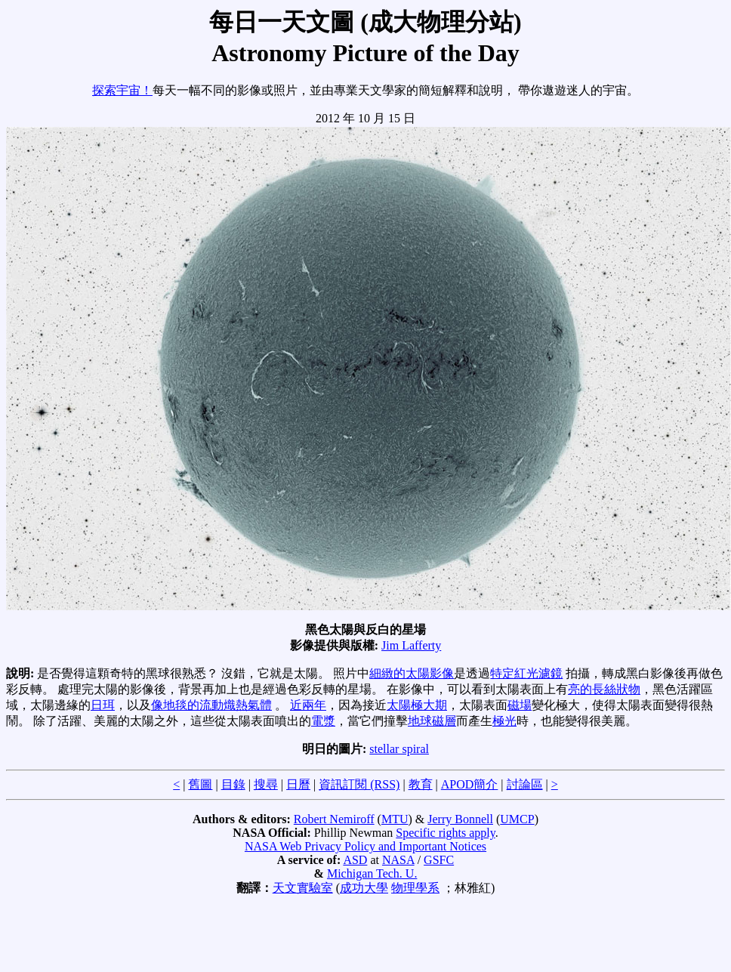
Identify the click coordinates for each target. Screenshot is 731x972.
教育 (421, 784)
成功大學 (364, 887)
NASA (398, 859)
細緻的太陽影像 (411, 673)
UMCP (517, 819)
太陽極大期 (417, 705)
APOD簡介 (469, 784)
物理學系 (415, 887)
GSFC (439, 859)
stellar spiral (399, 748)
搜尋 (266, 784)
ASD (355, 859)
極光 (504, 720)
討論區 (525, 784)
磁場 (519, 705)
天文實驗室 (303, 887)
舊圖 (200, 784)
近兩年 (308, 705)
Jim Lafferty (411, 645)
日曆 (298, 784)
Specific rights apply (445, 832)
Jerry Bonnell (460, 819)
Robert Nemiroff (334, 819)
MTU (395, 819)
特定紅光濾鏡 (526, 673)
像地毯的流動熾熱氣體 (211, 705)
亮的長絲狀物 (604, 689)
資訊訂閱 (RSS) (359, 784)
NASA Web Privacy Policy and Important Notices (365, 846)
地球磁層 (432, 720)
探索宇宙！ (122, 90)
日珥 (103, 705)
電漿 (323, 720)
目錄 (233, 784)
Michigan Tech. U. (372, 873)
